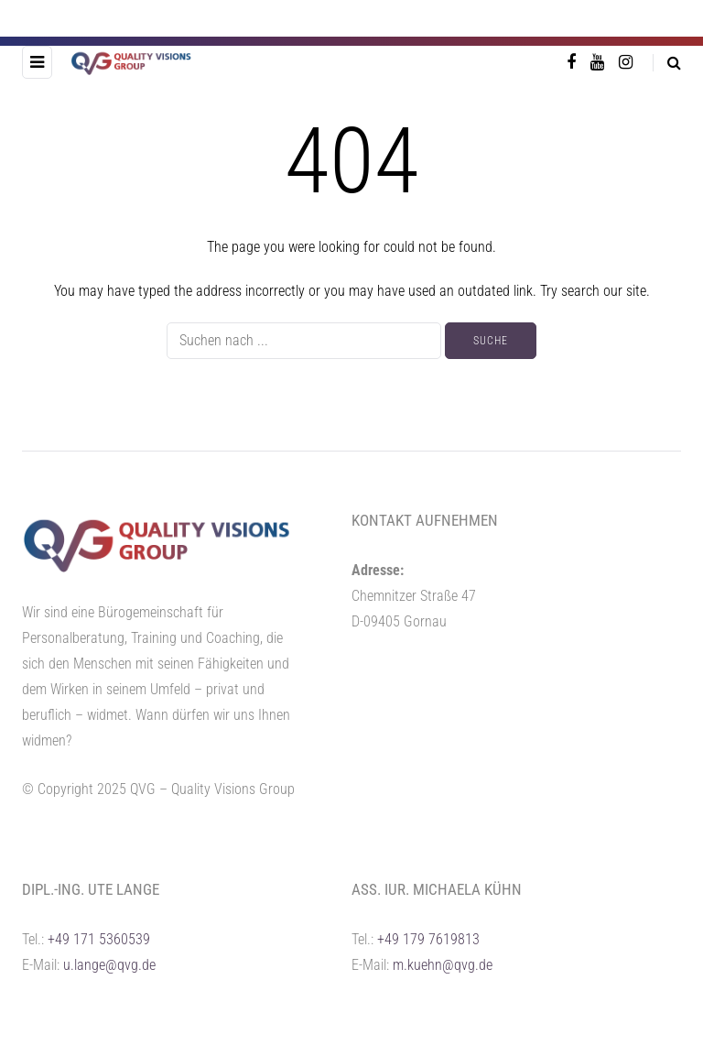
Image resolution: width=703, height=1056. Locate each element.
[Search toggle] (667, 62)
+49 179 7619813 (428, 939)
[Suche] (304, 340)
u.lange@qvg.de (109, 965)
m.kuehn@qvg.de (442, 965)
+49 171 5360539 (99, 939)
